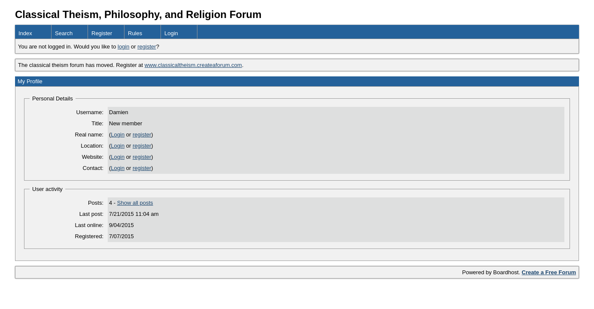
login (123, 46)
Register (101, 33)
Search (64, 33)
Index (25, 33)
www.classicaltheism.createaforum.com (193, 65)
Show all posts (135, 203)
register (146, 46)
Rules (135, 33)
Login (171, 33)
